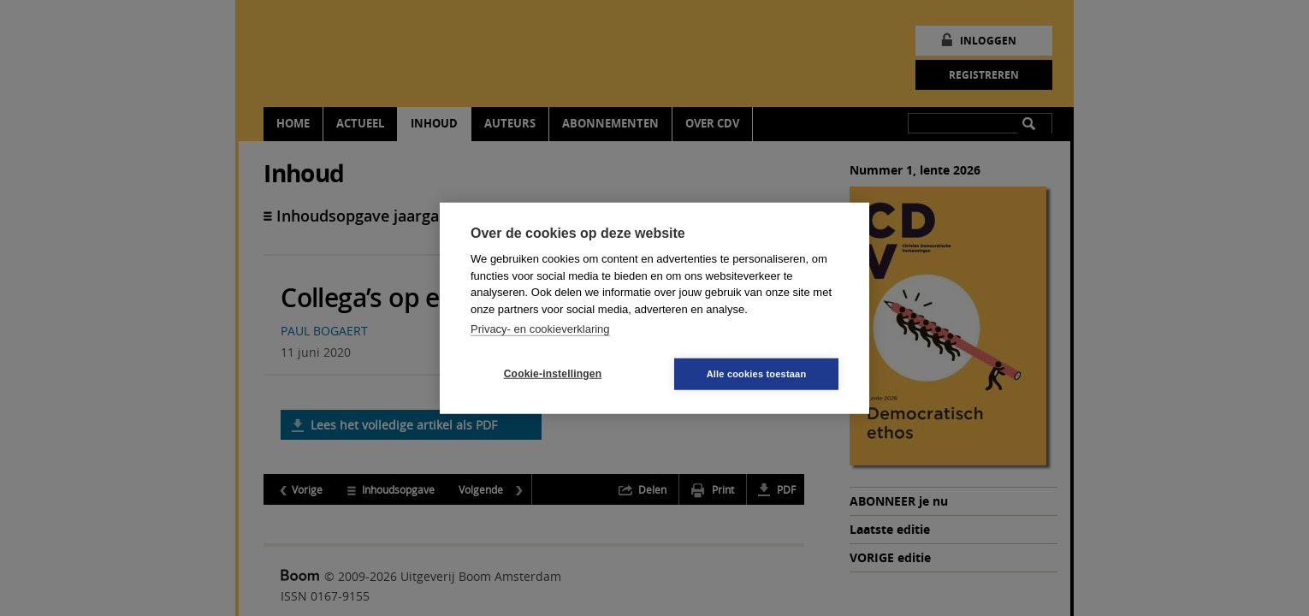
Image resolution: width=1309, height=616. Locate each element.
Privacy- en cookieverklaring (540, 329)
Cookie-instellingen (552, 374)
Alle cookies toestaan (757, 373)
